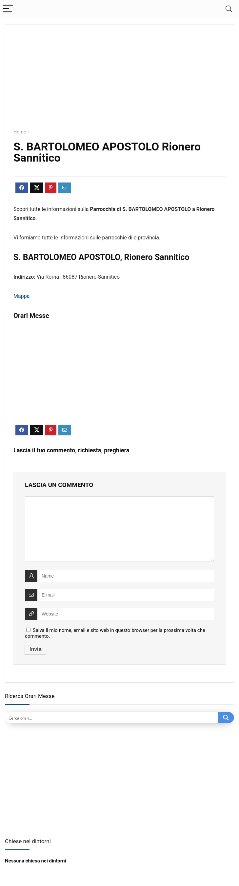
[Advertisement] (119, 81)
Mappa (21, 296)
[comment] (119, 529)
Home (19, 132)
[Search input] (112, 717)
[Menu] (8, 9)
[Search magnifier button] (226, 717)
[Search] (229, 9)
